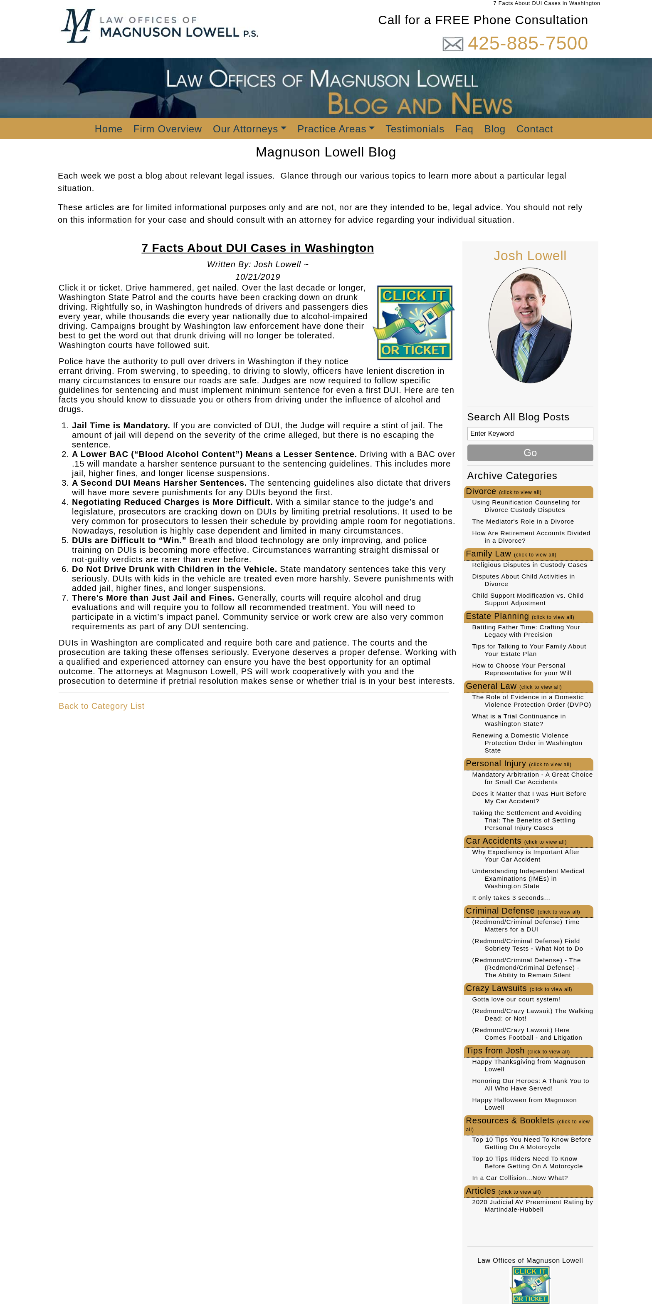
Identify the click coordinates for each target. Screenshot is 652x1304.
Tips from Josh (518, 1050)
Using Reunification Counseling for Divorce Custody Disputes (526, 506)
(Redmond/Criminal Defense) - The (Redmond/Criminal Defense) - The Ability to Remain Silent (526, 967)
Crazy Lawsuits (519, 988)
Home (109, 128)
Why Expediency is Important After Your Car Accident (526, 855)
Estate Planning (520, 616)
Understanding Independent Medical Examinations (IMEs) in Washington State (528, 878)
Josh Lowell (530, 255)
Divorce (504, 491)
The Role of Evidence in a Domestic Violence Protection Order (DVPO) (532, 700)
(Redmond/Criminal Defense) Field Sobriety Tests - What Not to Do (527, 944)
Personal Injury (519, 763)
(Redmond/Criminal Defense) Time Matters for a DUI (526, 925)
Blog (495, 128)
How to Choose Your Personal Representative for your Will (522, 669)
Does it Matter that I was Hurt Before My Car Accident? (529, 797)
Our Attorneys (245, 128)
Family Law (511, 553)
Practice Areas (331, 128)
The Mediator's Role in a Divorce (523, 521)
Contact (534, 128)
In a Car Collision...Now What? (520, 1177)
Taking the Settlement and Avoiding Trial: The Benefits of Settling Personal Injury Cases (527, 820)
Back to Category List (102, 705)
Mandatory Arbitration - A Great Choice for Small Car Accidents (532, 778)
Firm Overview (167, 128)
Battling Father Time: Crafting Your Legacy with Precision (526, 630)
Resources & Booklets (528, 1124)
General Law (514, 685)
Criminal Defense (523, 910)
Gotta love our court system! (516, 999)
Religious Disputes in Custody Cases (530, 564)
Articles (503, 1190)
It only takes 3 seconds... (511, 897)
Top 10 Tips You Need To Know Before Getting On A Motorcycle (532, 1143)
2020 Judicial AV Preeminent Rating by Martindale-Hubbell (532, 1205)
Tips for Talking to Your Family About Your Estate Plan (529, 650)
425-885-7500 (528, 43)
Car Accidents (516, 840)
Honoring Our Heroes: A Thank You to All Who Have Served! (531, 1084)
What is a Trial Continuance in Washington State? (519, 720)
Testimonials (415, 128)
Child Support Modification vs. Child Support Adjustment (528, 599)
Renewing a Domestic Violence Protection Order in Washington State (527, 743)
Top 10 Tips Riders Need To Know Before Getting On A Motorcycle (527, 1162)
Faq (464, 128)
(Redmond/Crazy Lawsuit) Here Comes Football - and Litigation (527, 1033)
